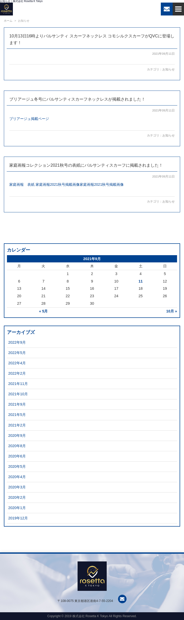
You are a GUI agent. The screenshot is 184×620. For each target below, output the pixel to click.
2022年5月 (17, 353)
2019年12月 (18, 518)
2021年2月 (17, 425)
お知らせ (168, 69)
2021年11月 (18, 384)
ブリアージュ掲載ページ (29, 119)
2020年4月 (17, 477)
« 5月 (43, 311)
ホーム (8, 20)
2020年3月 (17, 487)
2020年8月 (17, 446)
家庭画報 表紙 (22, 184)
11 (141, 281)
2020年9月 (17, 435)
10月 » (171, 311)
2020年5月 (17, 466)
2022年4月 (17, 363)
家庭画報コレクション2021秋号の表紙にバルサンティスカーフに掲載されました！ (86, 165)
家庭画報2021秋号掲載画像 (58, 184)
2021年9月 (17, 404)
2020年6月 (17, 456)
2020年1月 (17, 508)
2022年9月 (17, 342)
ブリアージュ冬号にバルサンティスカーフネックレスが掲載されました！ (77, 99)
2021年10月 (18, 394)
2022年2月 (17, 373)
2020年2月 (17, 497)
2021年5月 (17, 415)
